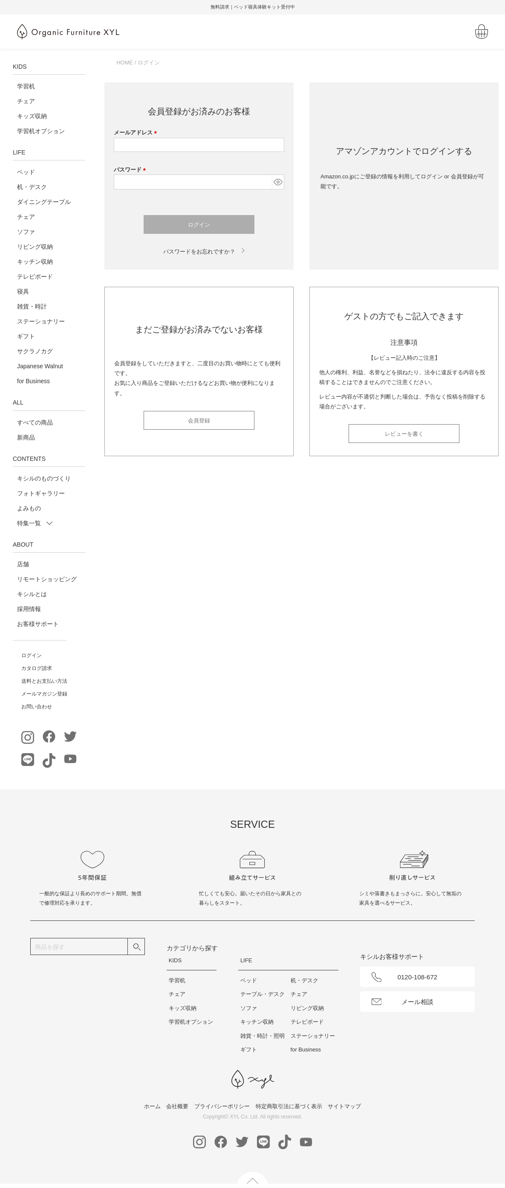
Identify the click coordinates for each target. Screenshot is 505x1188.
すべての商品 (35, 422)
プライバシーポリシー (222, 1106)
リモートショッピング (47, 579)
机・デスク (32, 186)
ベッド (26, 172)
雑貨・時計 (32, 306)
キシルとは (32, 594)
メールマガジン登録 (44, 694)
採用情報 (29, 609)
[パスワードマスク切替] (278, 182)
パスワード (131, 169)
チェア (26, 101)
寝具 (23, 291)
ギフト (26, 336)
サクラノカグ (35, 351)
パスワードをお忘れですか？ (199, 251)
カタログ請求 (36, 668)
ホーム (152, 1106)
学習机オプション (41, 131)
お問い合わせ (36, 707)
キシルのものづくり (44, 478)
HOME (124, 62)
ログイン (31, 655)
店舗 (23, 564)
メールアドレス (137, 132)
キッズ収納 (32, 116)
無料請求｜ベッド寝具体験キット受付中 (253, 6)
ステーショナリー (41, 321)
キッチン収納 (35, 261)
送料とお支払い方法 (44, 681)
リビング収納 (35, 246)
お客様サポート (38, 623)
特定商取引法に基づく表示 (289, 1106)
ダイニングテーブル (44, 201)
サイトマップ (344, 1106)
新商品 (26, 437)
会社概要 (177, 1106)
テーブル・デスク (262, 994)
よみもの (29, 508)
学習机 (26, 86)
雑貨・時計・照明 (262, 1036)
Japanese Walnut (40, 366)
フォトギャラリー (41, 493)
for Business (33, 381)
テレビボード (35, 276)
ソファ (26, 231)
